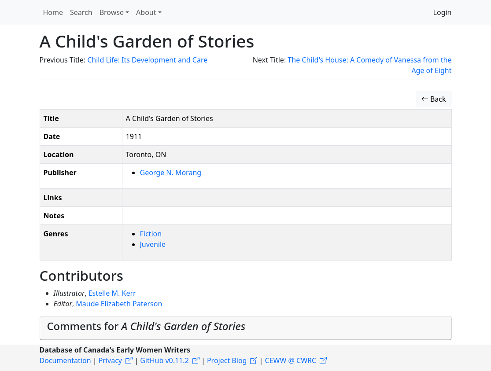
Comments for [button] (146, 326)
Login (442, 12)
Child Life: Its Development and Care (147, 60)
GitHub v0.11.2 (164, 360)
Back (433, 99)
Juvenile (153, 244)
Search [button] (81, 12)
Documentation (65, 360)
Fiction (151, 234)
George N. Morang (171, 172)
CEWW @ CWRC (291, 360)
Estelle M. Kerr (112, 293)
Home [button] (53, 12)
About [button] (146, 12)
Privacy (110, 360)
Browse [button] (112, 12)
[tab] (245, 328)
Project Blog (227, 360)
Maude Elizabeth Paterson (119, 304)
